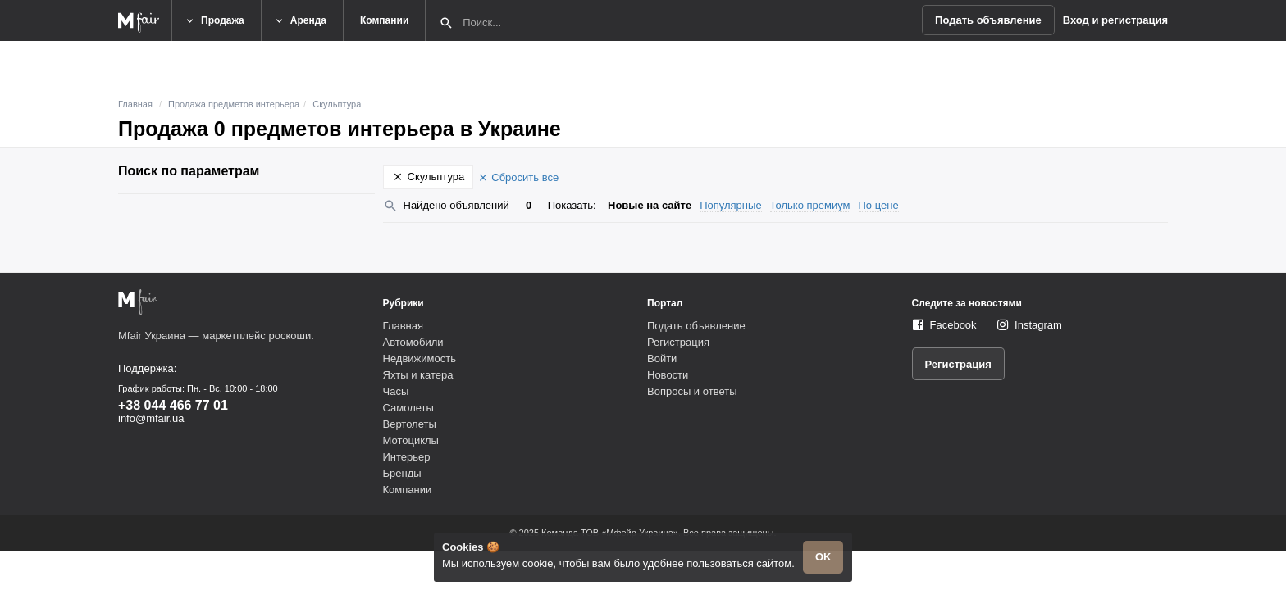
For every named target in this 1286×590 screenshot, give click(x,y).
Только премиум (810, 205)
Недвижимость (419, 358)
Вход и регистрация (1115, 20)
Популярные (730, 205)
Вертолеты (409, 424)
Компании (384, 20)
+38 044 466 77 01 (173, 405)
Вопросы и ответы (691, 391)
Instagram (1038, 325)
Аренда (299, 21)
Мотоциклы (411, 440)
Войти (662, 358)
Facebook (953, 325)
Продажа (214, 21)
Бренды (402, 473)
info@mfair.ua (151, 418)
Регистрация (678, 342)
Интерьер (407, 457)
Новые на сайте (649, 205)
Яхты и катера (418, 375)
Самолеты (408, 408)
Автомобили (413, 342)
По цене (879, 205)
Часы (396, 391)
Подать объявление (988, 20)
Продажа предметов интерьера (233, 104)
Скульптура (336, 104)
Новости (667, 375)
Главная (135, 104)
